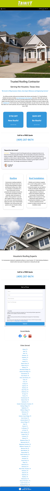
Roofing (13, 178)
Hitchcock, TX (25, 412)
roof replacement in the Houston (24, 98)
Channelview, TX (25, 373)
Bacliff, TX (25, 361)
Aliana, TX (25, 349)
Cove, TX (25, 381)
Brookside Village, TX (25, 369)
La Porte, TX (25, 430)
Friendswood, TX (25, 398)
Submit (25, 324)
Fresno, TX (25, 396)
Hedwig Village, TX (25, 406)
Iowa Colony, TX (25, 418)
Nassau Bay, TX (25, 452)
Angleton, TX (25, 357)
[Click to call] (25, 489)
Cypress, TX (25, 385)
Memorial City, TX (25, 442)
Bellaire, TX (25, 367)
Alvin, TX (25, 353)
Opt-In (9, 315)
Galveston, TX (25, 402)
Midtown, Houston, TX (25, 446)
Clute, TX (25, 379)
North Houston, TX (25, 454)
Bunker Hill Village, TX (25, 371)
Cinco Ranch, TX (25, 375)
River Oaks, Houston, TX (25, 468)
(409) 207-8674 (43, 9)
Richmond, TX (25, 464)
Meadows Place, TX (25, 440)
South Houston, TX (25, 482)
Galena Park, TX (25, 400)
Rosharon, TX (25, 470)
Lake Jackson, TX (25, 432)
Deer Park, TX (25, 389)
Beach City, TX (25, 365)
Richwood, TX (25, 466)
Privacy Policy (17, 320)
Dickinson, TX (25, 391)
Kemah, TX (25, 426)
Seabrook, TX (25, 474)
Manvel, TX (25, 438)
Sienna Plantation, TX (25, 480)
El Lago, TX (25, 393)
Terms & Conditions (24, 320)
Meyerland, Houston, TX (25, 444)
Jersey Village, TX (25, 422)
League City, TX (25, 434)
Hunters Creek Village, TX (25, 416)
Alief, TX (25, 351)
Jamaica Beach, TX (25, 420)
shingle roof (6, 103)
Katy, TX (25, 424)
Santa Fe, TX (25, 472)
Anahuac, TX (25, 355)
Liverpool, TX (25, 436)
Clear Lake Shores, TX (25, 377)
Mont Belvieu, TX (25, 450)
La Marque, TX (25, 428)
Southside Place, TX (25, 484)
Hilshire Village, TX (25, 410)
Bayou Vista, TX (25, 363)
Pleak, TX (25, 462)
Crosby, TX (25, 383)
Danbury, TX (25, 387)
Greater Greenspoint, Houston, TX (25, 404)
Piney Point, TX (25, 460)
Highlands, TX (25, 408)
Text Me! (10, 311)
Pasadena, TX (25, 456)
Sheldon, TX (25, 476)
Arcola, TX (24, 359)
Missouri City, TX (25, 448)
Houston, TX (25, 414)
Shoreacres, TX (25, 478)
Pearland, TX (25, 458)
